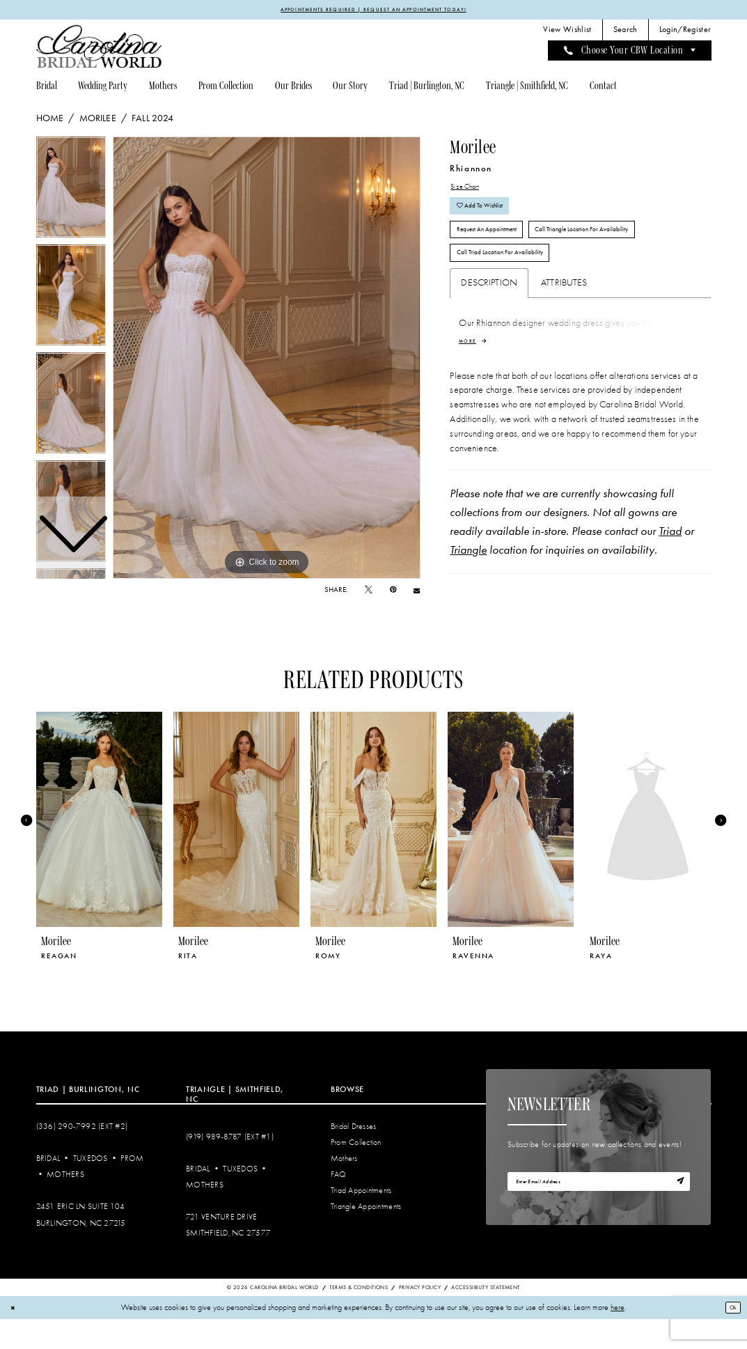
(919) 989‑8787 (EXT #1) (230, 1166)
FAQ (339, 1204)
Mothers (65, 1204)
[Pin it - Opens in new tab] (393, 592)
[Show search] (625, 32)
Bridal (48, 1188)
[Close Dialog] (15, 1337)
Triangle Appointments (366, 1237)
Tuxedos (90, 1188)
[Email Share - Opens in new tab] (416, 593)
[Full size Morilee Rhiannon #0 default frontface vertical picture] (266, 360)
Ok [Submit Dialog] (729, 1337)
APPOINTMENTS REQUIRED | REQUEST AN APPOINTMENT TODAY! (374, 10)
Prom (131, 1188)
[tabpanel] (266, 360)
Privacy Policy (420, 1317)
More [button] (470, 376)
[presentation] (99, 850)
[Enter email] (599, 1215)
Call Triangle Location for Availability (627, 251)
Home (50, 120)
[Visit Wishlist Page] (567, 32)
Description (489, 316)
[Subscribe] (677, 1215)
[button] (685, 32)
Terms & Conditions (358, 1317)
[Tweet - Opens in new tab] (368, 592)
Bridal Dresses (354, 1156)
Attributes (564, 316)
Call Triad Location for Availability (515, 284)
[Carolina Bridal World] (99, 49)
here (617, 1337)
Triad (670, 568)
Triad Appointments (361, 1221)
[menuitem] (567, 32)
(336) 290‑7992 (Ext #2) (82, 1156)
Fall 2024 (152, 120)
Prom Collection (356, 1172)
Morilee (97, 120)
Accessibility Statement (485, 1317)
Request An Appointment (499, 251)
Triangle (468, 586)
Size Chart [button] (470, 191)
